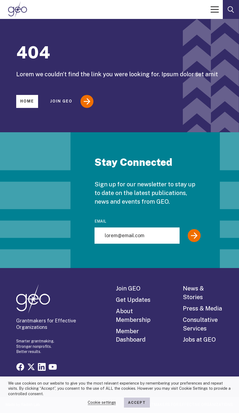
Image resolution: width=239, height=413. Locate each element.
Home (27, 101)
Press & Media (202, 308)
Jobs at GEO (199, 339)
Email (100, 221)
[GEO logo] (17, 9)
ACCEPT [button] (137, 403)
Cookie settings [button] (102, 402)
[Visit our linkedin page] (42, 366)
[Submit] (194, 235)
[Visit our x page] (31, 366)
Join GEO (71, 101)
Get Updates (133, 299)
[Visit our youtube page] (53, 366)
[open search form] (231, 9)
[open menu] (215, 9)
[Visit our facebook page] (20, 366)
